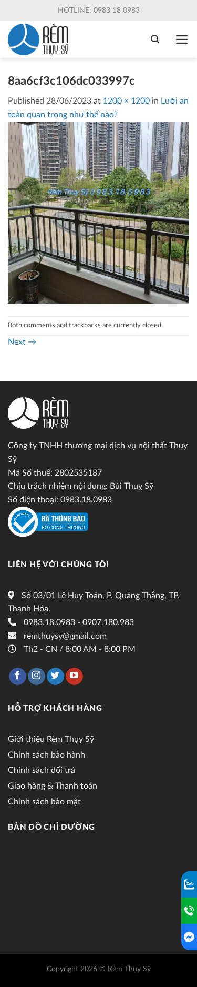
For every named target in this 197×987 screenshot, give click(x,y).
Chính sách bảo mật (44, 802)
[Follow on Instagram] (36, 677)
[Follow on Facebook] (17, 677)
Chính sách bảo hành (46, 755)
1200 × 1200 (126, 101)
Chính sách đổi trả (41, 770)
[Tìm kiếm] (155, 39)
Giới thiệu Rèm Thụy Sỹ (51, 739)
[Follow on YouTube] (74, 677)
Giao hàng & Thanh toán (52, 786)
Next (22, 342)
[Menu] (182, 39)
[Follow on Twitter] (55, 677)
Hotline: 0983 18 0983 (99, 10)
